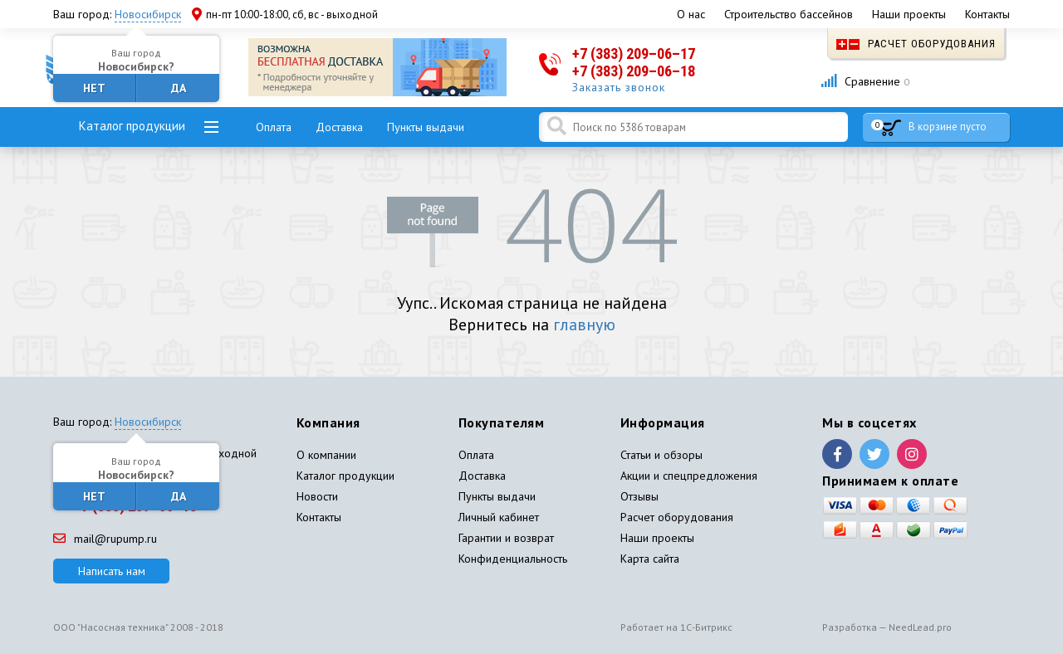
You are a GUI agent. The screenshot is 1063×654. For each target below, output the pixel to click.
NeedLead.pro (920, 627)
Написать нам (111, 571)
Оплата (273, 127)
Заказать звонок (618, 87)
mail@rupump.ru (105, 538)
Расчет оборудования (916, 43)
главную (584, 324)
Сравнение (865, 81)
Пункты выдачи (425, 127)
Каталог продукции (132, 126)
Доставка (339, 127)
